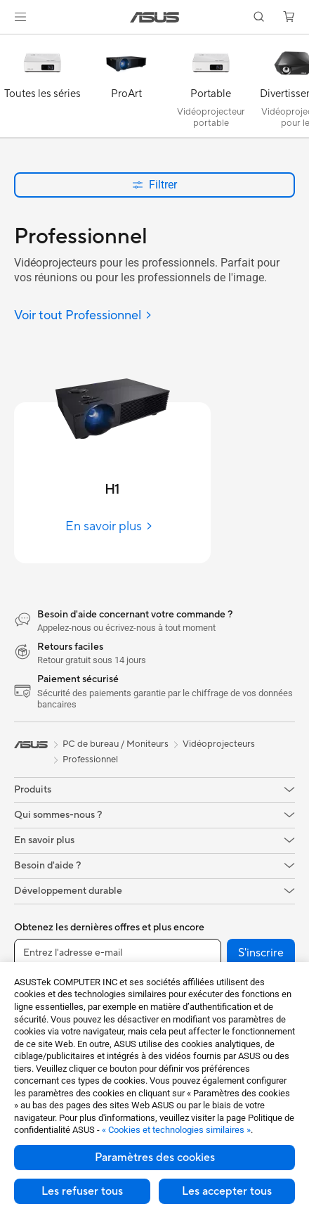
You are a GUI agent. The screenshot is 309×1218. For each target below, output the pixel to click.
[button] (20, 17)
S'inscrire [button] (261, 953)
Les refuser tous (82, 1191)
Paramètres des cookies (155, 1157)
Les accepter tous (227, 1191)
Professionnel (90, 759)
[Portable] (211, 89)
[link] (155, 17)
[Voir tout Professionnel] (83, 316)
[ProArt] (126, 89)
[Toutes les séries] (42, 89)
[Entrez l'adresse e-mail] (117, 953)
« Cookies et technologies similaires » (176, 1129)
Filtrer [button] (154, 184)
